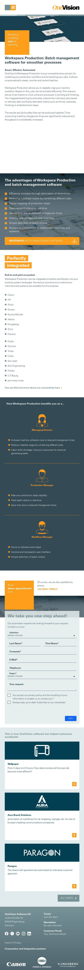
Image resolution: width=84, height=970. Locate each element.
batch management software (36, 241)
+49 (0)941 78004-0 (47, 589)
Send (70, 718)
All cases (67, 898)
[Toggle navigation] (10, 7)
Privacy (17, 943)
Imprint (8, 943)
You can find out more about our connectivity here (32, 388)
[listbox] (42, 635)
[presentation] (30, 710)
